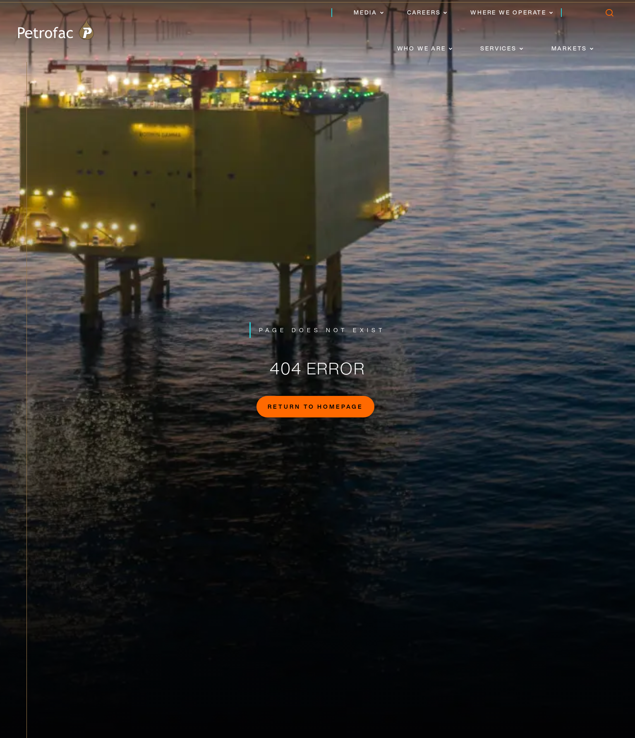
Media (365, 12)
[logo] (56, 29)
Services (498, 48)
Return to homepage (315, 406)
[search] (609, 14)
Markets (569, 48)
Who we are (421, 48)
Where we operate (508, 12)
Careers (424, 12)
